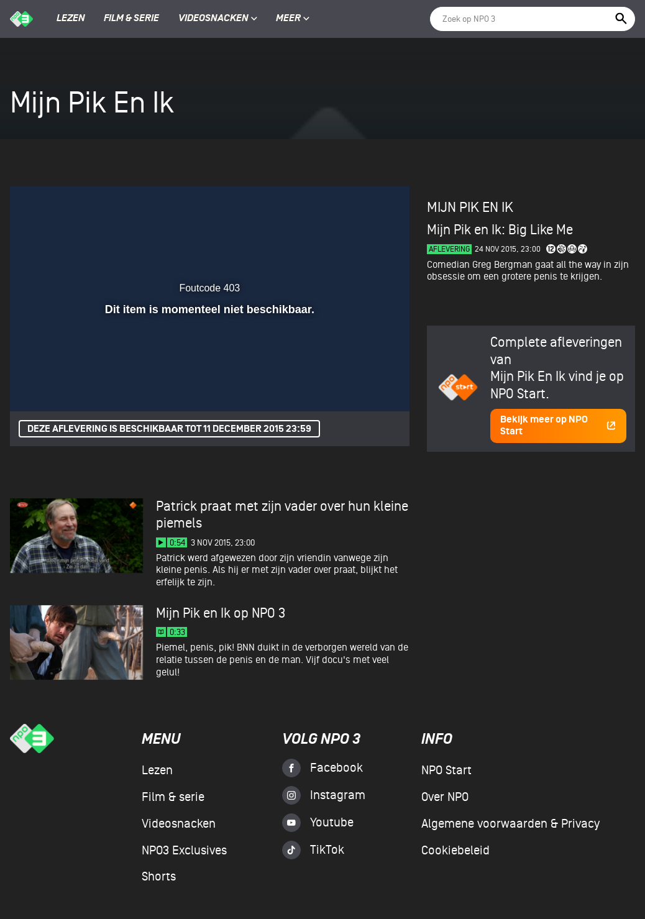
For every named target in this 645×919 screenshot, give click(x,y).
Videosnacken (213, 18)
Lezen (71, 18)
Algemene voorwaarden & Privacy (510, 824)
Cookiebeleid (455, 850)
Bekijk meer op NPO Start (558, 425)
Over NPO (445, 797)
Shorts (159, 877)
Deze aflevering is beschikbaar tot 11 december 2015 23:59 (169, 429)
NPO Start (446, 770)
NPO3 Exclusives (184, 850)
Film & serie (131, 18)
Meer (292, 18)
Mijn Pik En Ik (470, 207)
